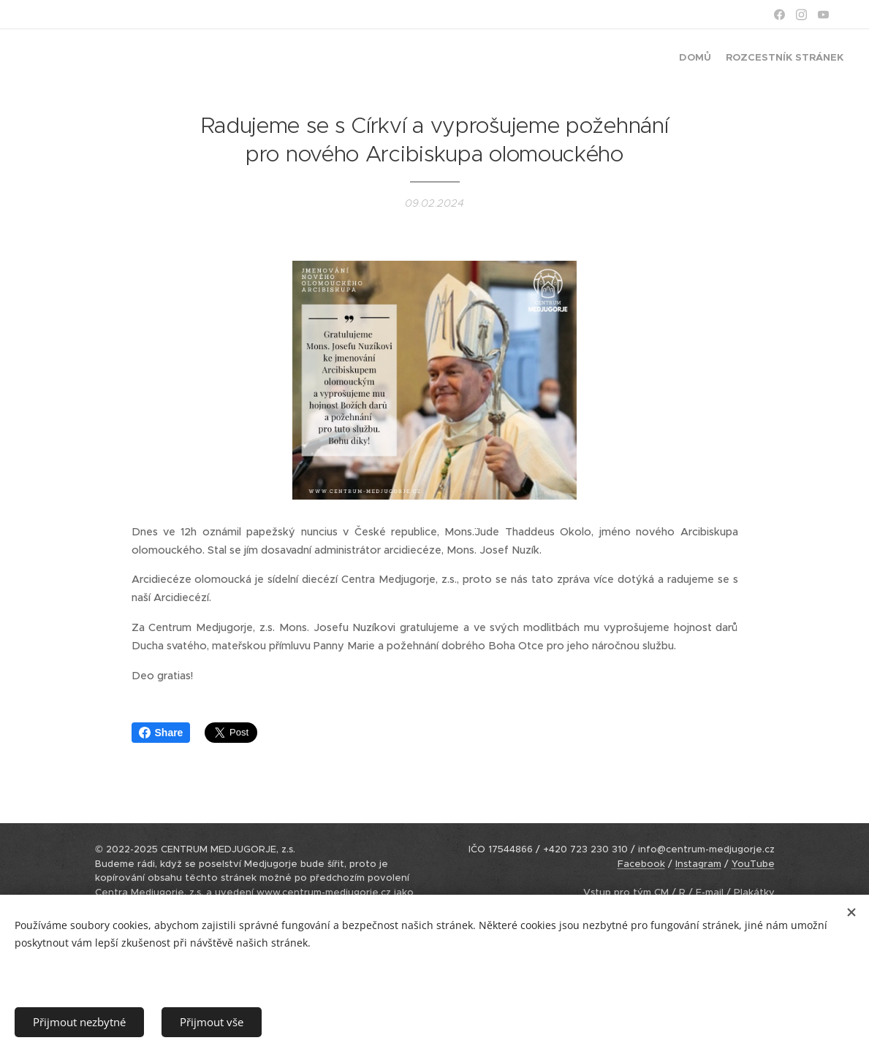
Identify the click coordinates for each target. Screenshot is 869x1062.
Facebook (641, 863)
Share (161, 732)
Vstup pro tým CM (626, 892)
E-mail (710, 892)
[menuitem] (830, 59)
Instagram (698, 863)
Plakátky (754, 892)
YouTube (753, 863)
